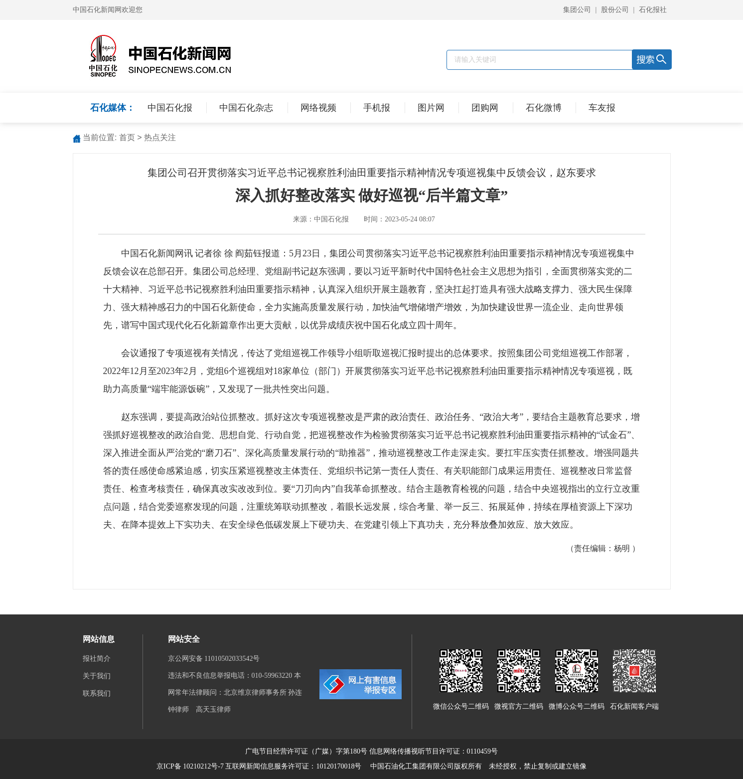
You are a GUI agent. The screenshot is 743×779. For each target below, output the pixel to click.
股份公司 (615, 9)
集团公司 (577, 9)
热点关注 (160, 137)
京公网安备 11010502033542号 (215, 658)
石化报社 (653, 9)
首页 (127, 137)
